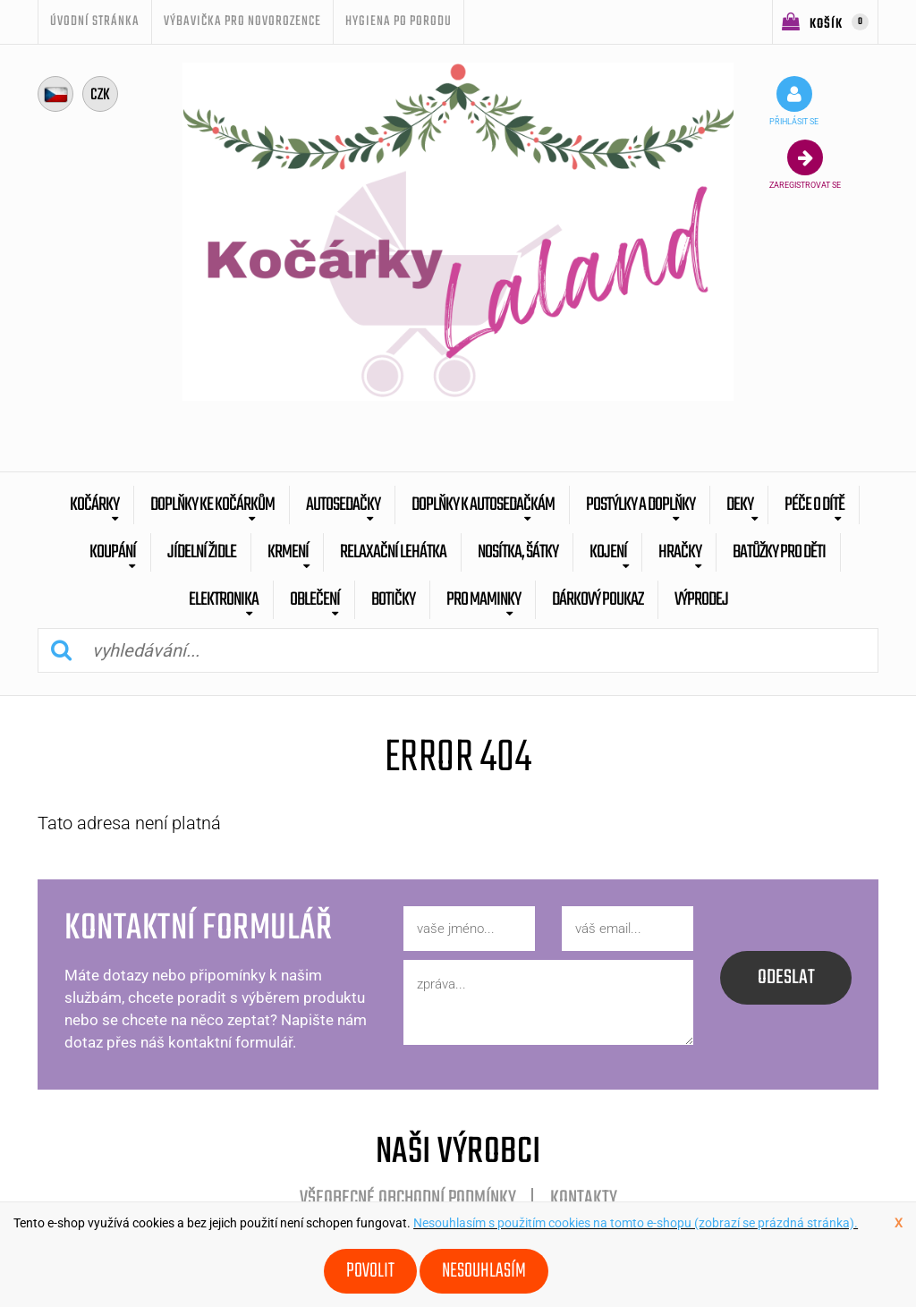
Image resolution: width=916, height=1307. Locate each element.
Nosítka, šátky (518, 552)
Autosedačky (343, 505)
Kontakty (583, 1199)
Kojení (608, 552)
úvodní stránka (95, 21)
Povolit (370, 1271)
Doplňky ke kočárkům (212, 505)
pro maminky (483, 600)
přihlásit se (793, 101)
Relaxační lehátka (393, 552)
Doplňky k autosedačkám (483, 505)
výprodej (701, 600)
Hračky (679, 552)
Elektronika (224, 600)
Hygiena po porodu (398, 21)
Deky (739, 505)
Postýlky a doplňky (640, 505)
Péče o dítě (814, 505)
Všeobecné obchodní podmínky (408, 1199)
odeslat (786, 978)
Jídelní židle (201, 552)
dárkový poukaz (597, 600)
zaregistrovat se (805, 165)
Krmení (288, 552)
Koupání (112, 552)
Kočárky (94, 505)
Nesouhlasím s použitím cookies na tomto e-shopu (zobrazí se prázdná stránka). (635, 1223)
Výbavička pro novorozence (242, 21)
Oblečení (315, 600)
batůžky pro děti (779, 552)
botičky (393, 600)
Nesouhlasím (484, 1271)
